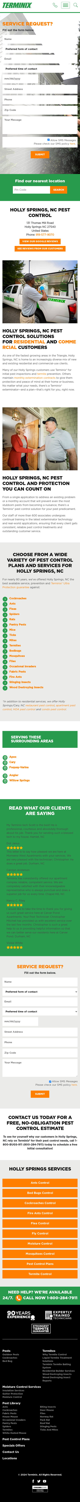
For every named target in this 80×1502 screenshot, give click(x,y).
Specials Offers (13, 1445)
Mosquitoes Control (40, 1253)
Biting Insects (48, 1407)
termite (41, 374)
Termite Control (40, 1274)
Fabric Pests (9, 1413)
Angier (13, 775)
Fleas (12, 609)
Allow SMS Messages (63, 140)
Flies (42, 1413)
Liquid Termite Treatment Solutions (57, 1359)
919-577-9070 (45, 235)
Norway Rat (46, 1417)
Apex (12, 757)
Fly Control (40, 1233)
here (72, 144)
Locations (9, 1458)
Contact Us (10, 1452)
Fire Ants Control (40, 1213)
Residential (29, 342)
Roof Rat (45, 1423)
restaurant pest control (39, 705)
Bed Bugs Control (40, 1193)
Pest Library (11, 1403)
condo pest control (54, 709)
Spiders (14, 614)
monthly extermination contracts (34, 378)
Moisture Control (40, 1243)
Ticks (12, 635)
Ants (12, 603)
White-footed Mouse (14, 1433)
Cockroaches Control (40, 1203)
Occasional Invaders (14, 1420)
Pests (6, 1351)
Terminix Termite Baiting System (56, 1366)
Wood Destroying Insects (57, 1374)
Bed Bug (7, 1361)
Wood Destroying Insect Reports (56, 1379)
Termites (48, 1351)
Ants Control (40, 1182)
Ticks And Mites (49, 1430)
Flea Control (40, 1223)
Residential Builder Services (58, 1371)
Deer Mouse (47, 1410)
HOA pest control (24, 709)
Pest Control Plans (40, 1264)
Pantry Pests (9, 1423)
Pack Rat (45, 1420)
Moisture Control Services (21, 1387)
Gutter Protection (12, 1394)
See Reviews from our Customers (40, 249)
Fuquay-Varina (18, 767)
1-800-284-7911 (62, 1298)
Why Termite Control (54, 1355)
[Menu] (65, 5)
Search (58, 190)
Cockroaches (17, 598)
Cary (12, 762)
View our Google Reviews (40, 241)
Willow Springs (19, 780)
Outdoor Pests (10, 1355)
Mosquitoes (17, 656)
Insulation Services (13, 1390)
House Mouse (10, 1417)
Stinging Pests (48, 1426)
